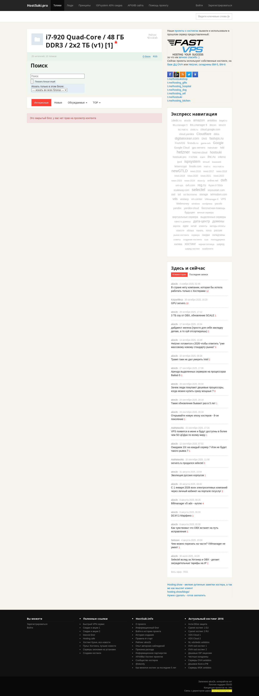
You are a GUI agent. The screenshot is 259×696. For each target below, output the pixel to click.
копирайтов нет (224, 681)
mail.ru (207, 166)
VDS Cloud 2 (194, 638)
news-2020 (192, 176)
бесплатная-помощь (213, 208)
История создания (145, 635)
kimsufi (206, 162)
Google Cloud (182, 147)
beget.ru (223, 120)
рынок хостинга (181, 235)
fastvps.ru (217, 138)
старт (150, 638)
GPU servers (178, 303)
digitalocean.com (187, 138)
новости (180, 230)
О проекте (141, 624)
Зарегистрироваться (220, 5)
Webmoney (182, 203)
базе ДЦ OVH (175, 64)
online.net (212, 180)
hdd (222, 147)
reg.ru (201, 185)
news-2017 (208, 171)
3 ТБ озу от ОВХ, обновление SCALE (192, 315)
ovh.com (190, 185)
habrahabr (213, 148)
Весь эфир (176, 572)
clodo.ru (194, 129)
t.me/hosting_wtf (176, 93)
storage (203, 194)
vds (175, 199)
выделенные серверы (213, 216)
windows (196, 204)
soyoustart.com (216, 190)
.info (230, 687)
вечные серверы (205, 212)
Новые (58, 102)
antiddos (212, 120)
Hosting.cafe (89, 638)
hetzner (183, 152)
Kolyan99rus (177, 299)
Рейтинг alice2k (143, 642)
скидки (206, 235)
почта (209, 230)
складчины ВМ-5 (208, 64)
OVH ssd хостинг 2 (197, 649)
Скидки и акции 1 (91, 628)
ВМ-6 (222, 64)
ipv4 (179, 161)
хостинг (190, 244)
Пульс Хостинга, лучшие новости (99, 646)
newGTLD (180, 171)
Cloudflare (204, 134)
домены (218, 221)
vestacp (184, 199)
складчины (218, 235)
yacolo (218, 203)
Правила (140, 638)
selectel (198, 189)
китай (194, 226)
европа (176, 226)
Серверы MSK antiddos (199, 667)
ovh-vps (179, 185)
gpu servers (198, 147)
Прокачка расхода (145, 649)
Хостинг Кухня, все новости (97, 642)
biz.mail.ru (183, 129)
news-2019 (179, 176)
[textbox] (58, 76)
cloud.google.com (210, 129)
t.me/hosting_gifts (177, 82)
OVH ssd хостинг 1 (197, 646)
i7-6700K (193, 157)
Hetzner (193, 64)
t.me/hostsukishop (177, 79)
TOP (97, 102)
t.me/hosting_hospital (179, 86)
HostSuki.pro (37, 5)
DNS (204, 138)
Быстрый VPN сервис (94, 624)
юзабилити (207, 249)
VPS (223, 199)
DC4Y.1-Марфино (181, 515)
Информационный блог (147, 628)
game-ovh (205, 143)
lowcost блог (89, 635)
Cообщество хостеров (147, 660)
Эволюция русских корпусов (187, 475)
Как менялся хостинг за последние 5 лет (156, 667)
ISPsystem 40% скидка (109, 5)
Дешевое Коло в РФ (198, 664)
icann (202, 157)
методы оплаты (217, 226)
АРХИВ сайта (135, 5)
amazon (199, 120)
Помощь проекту (158, 5)
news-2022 (218, 176)
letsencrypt (180, 166)
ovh (224, 180)
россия (218, 230)
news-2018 (221, 171)
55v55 (229, 684)
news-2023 (176, 180)
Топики (57, 5)
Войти (199, 5)
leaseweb (216, 162)
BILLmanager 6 (198, 125)
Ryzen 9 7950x (215, 185)
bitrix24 (222, 125)
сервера (195, 235)
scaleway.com (181, 190)
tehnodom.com (218, 194)
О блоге (146, 56)
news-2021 (205, 176)
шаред (220, 244)
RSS (155, 56)
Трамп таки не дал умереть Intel (189, 359)
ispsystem (192, 161)
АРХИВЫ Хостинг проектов (149, 656)
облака (190, 230)
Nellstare (175, 540)
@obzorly (140, 664)
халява (178, 244)
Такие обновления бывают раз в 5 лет (193, 403)
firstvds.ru (193, 143)
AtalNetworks (177, 428)
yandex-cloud (191, 208)
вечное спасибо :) (189, 57)
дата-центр (201, 221)
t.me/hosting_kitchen (178, 100)
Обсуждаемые (77, 102)
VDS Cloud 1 (194, 635)
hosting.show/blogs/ (178, 591)
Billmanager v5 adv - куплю (186, 503)
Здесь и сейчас (188, 268)
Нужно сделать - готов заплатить (186, 595)
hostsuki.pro (179, 157)
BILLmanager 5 (180, 125)
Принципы (85, 5)
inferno (222, 157)
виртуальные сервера (185, 216)
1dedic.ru (176, 120)
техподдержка (218, 239)
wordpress (207, 204)
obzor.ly (201, 180)
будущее (190, 212)
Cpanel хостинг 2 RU (198, 631)
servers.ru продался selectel (187, 463)
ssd (173, 194)
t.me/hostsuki (174, 97)
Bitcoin (213, 125)
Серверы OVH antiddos (199, 660)
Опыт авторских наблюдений (150, 646)
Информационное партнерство (151, 653)
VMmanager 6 (211, 199)
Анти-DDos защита (197, 624)
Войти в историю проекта (148, 631)
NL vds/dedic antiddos (199, 642)
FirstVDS (180, 143)
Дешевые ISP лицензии (200, 653)
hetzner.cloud (199, 152)
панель (199, 230)
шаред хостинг (192, 249)
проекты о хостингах (186, 30)
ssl (179, 194)
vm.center (196, 199)
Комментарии (179, 274)
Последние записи (198, 274)
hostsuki (216, 152)
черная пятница (206, 244)
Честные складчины (198, 656)
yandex (177, 208)
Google (218, 143)
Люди (70, 5)
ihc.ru (211, 157)
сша (206, 239)
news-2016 (195, 171)
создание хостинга (192, 239)
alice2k (187, 120)
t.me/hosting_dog (177, 89)
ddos (216, 134)
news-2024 (189, 180)
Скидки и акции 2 (91, 631)
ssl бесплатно (190, 194)
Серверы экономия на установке (99, 649)
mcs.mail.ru (218, 166)
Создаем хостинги (92, 653)
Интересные (41, 102)
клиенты (203, 226)
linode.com (195, 166)
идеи (185, 225)
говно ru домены (182, 221)
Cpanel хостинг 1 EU (198, 628)
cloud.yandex (186, 134)
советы (177, 239)
